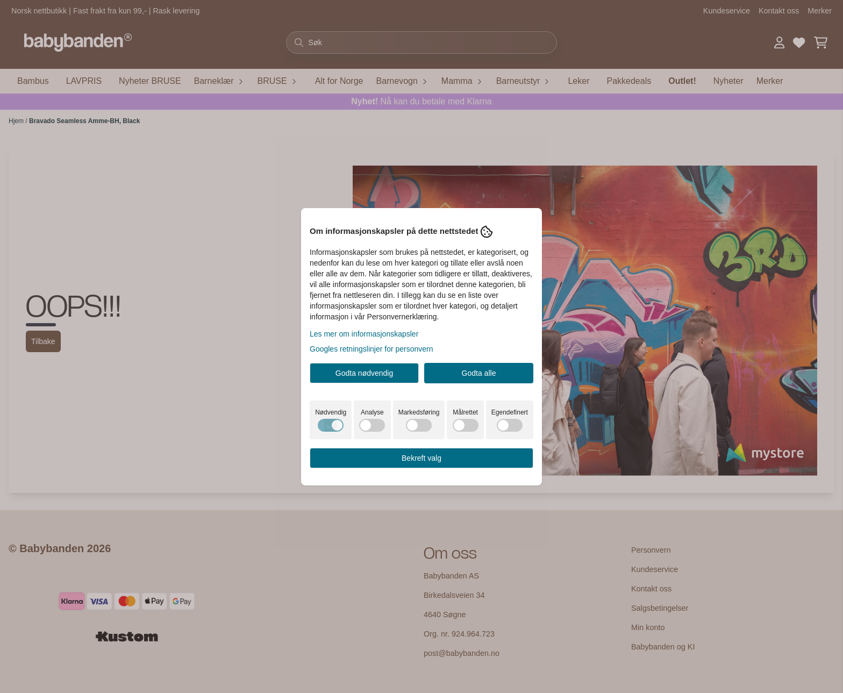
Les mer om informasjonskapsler (364, 334)
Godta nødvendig (364, 373)
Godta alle (479, 373)
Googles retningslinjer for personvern (371, 349)
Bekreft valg (421, 458)
